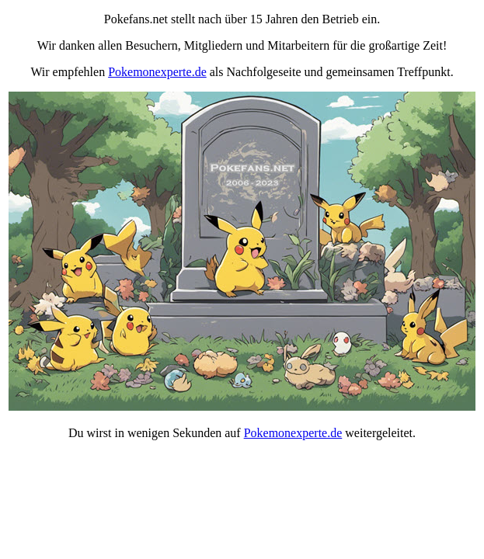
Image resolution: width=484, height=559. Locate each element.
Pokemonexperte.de (157, 71)
